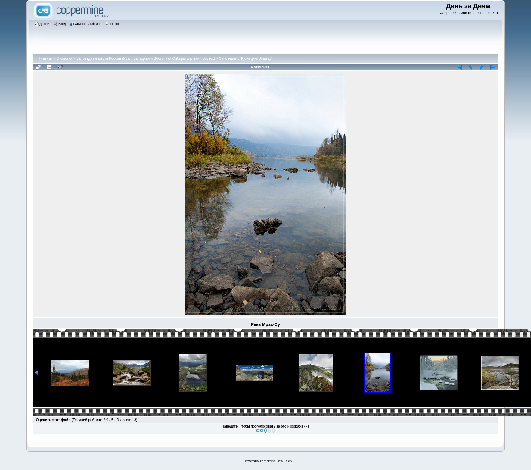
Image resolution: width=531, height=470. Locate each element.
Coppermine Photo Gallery (276, 460)
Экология (65, 58)
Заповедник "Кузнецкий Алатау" (245, 58)
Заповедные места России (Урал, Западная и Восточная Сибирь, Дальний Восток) (145, 58)
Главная (46, 58)
